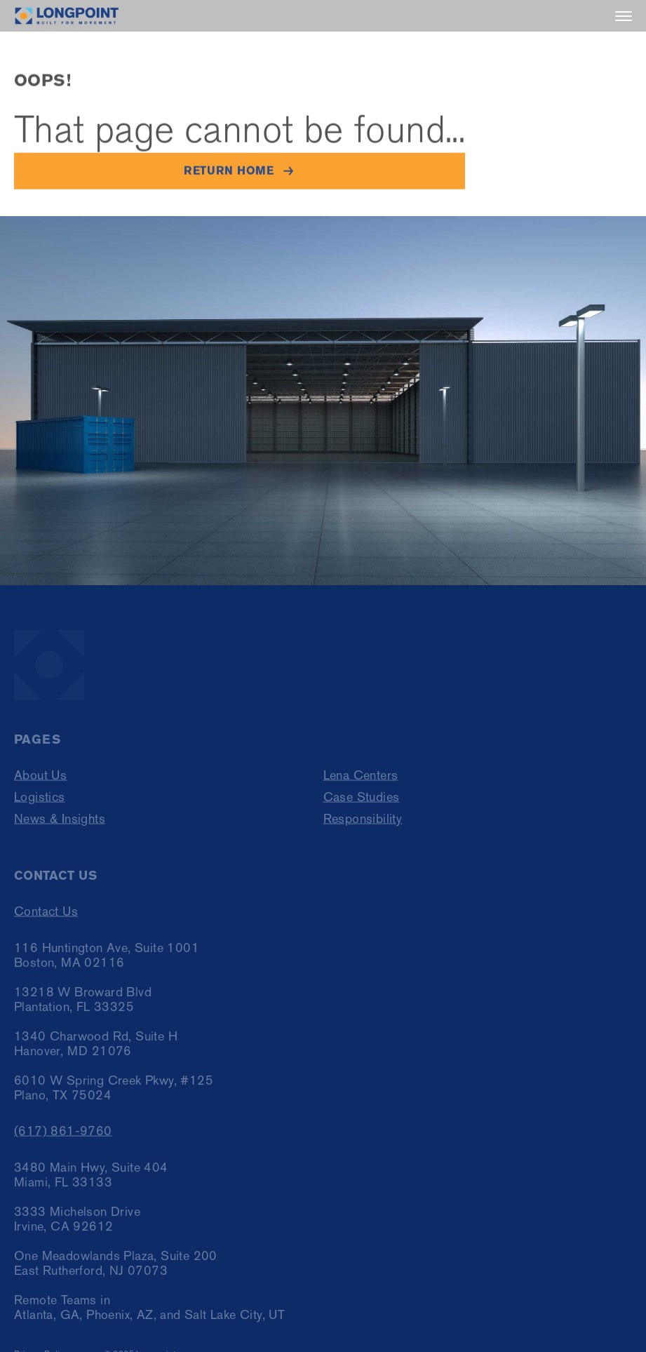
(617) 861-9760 (63, 1134)
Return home (229, 171)
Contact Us (46, 915)
